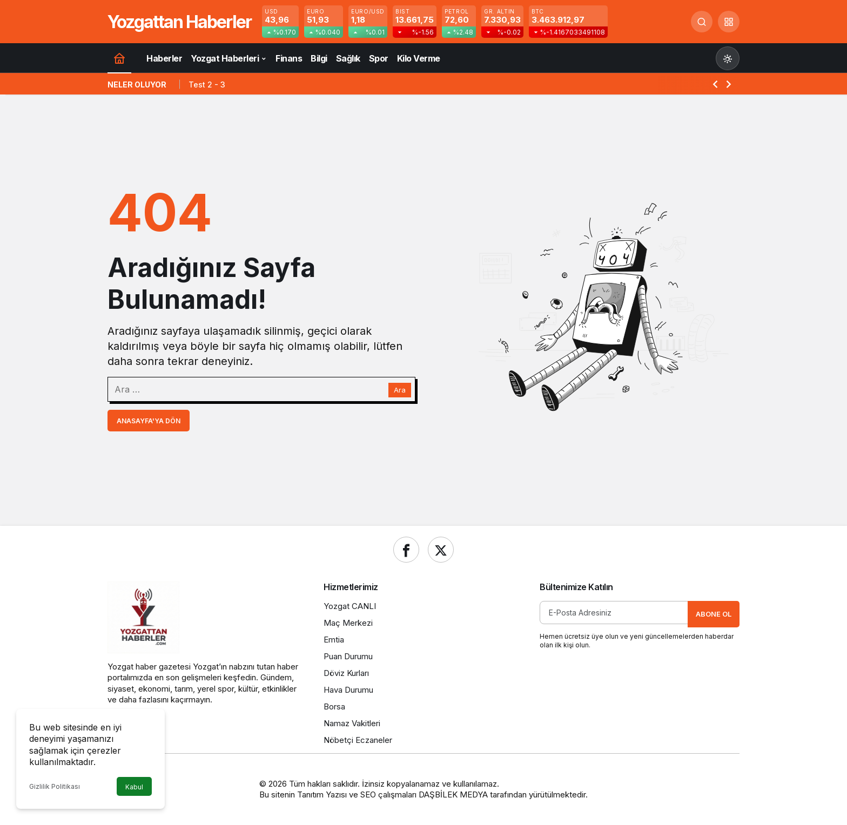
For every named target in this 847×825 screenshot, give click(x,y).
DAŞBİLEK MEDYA (453, 794)
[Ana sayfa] (119, 58)
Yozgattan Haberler (179, 21)
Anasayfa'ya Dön (148, 421)
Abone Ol (713, 614)
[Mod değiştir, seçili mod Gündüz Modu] (728, 58)
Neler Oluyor (136, 84)
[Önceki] (715, 84)
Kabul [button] (134, 787)
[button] (729, 21)
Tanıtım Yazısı (322, 794)
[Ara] (701, 21)
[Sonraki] (729, 84)
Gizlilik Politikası (54, 786)
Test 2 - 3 (207, 84)
